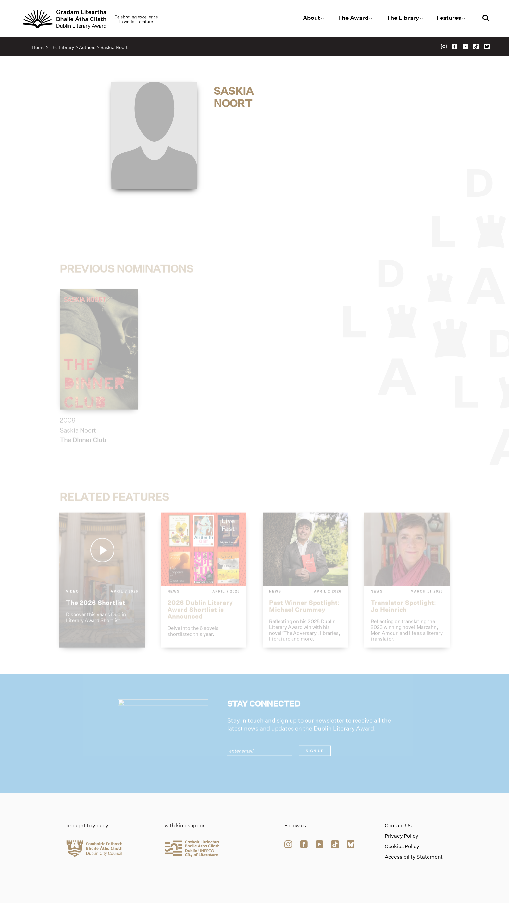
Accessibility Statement (414, 857)
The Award (353, 17)
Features (449, 17)
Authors (87, 47)
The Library (402, 17)
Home (38, 47)
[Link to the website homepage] (90, 19)
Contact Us (398, 826)
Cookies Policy (402, 846)
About (311, 17)
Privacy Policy (401, 836)
